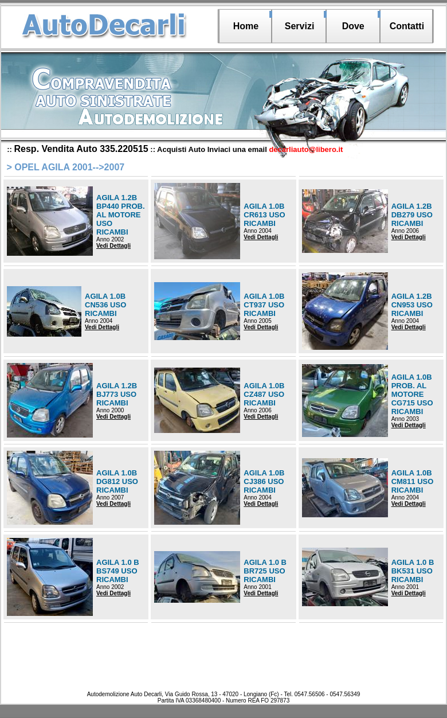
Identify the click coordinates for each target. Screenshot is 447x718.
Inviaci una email (275, 149)
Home (245, 26)
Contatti (407, 26)
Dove (353, 26)
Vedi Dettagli (113, 246)
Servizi (300, 26)
